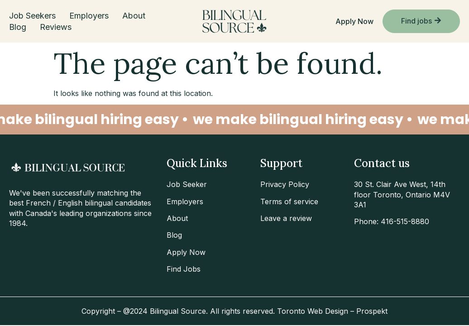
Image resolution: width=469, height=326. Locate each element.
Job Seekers (32, 15)
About (133, 15)
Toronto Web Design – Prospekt (332, 311)
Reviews (56, 27)
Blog (17, 27)
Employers (89, 15)
